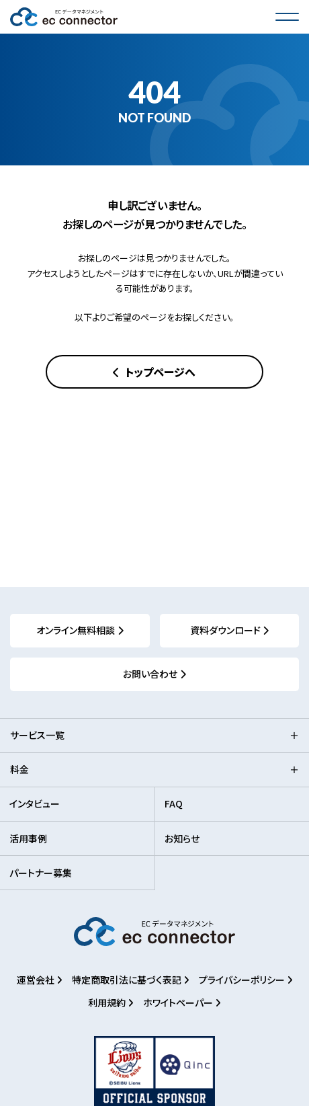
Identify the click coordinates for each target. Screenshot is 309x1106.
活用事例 (28, 838)
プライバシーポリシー (243, 979)
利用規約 (108, 1002)
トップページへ (158, 372)
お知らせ (182, 838)
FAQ (174, 803)
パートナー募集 (40, 872)
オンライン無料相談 (75, 630)
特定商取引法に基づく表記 (127, 979)
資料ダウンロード (225, 630)
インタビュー (34, 803)
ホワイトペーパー (179, 1002)
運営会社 (36, 979)
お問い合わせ (150, 673)
